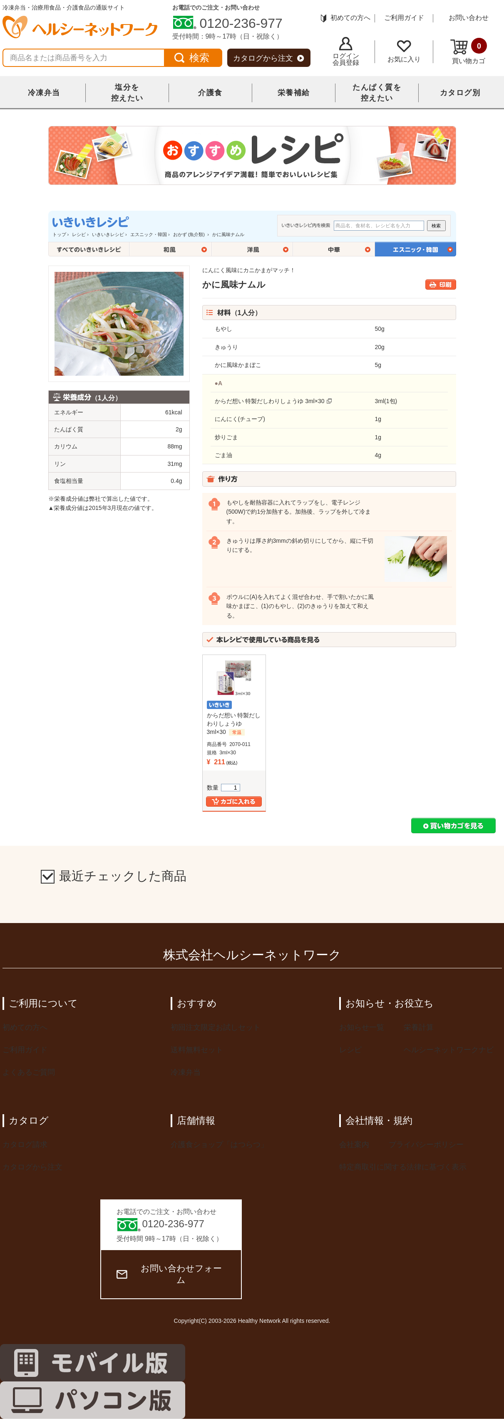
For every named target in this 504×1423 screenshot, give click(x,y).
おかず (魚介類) (189, 234)
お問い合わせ (469, 17)
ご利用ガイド (404, 17)
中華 (334, 249)
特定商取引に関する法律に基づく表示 (403, 1167)
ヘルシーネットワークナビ (449, 1050)
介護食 (210, 93)
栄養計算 (419, 1027)
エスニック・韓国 (148, 234)
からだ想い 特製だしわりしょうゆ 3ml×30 (270, 401)
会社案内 (354, 1144)
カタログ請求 (24, 1144)
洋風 (252, 249)
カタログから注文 (268, 58)
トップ (59, 234)
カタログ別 (460, 93)
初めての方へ (345, 17)
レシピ (79, 234)
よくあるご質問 (28, 1072)
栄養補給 (294, 93)
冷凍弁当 (44, 93)
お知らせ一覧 (361, 1027)
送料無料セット (197, 1050)
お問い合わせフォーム (169, 1274)
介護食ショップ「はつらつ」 (219, 1144)
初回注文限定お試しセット (216, 1027)
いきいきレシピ (108, 234)
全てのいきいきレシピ (88, 249)
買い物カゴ (468, 51)
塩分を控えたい (127, 92)
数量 (223, 787)
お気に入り (404, 51)
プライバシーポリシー (426, 1144)
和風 (170, 249)
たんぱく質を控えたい (377, 92)
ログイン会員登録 (346, 51)
